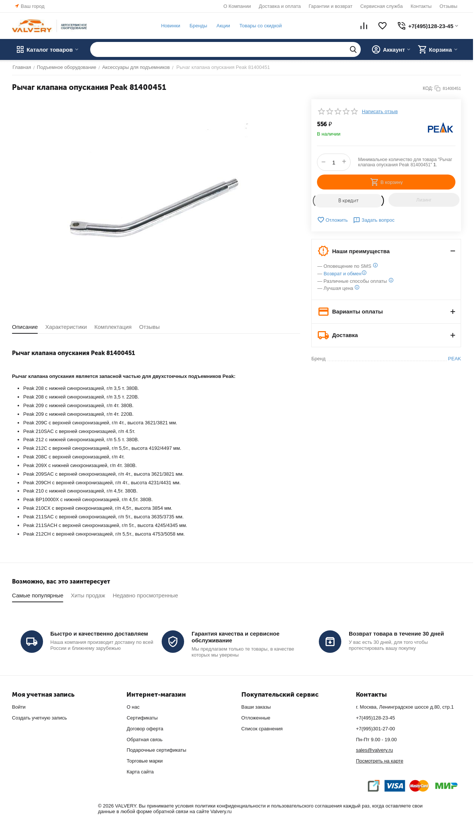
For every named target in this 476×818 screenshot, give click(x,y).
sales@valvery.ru (374, 750)
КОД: (428, 88)
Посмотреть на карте (379, 761)
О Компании (237, 6)
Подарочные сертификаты (156, 750)
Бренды (198, 25)
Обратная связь (144, 739)
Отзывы (448, 6)
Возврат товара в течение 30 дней (396, 633)
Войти (18, 707)
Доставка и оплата (280, 6)
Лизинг (423, 200)
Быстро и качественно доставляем (99, 633)
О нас (133, 707)
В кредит (348, 200)
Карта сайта (139, 772)
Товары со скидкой (260, 25)
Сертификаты (142, 718)
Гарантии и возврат (331, 6)
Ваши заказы (256, 707)
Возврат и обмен (342, 273)
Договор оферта (144, 728)
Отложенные (255, 718)
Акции (222, 25)
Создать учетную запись (39, 718)
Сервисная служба (381, 6)
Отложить (332, 220)
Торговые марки (144, 761)
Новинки (170, 25)
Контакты (421, 6)
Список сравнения (262, 728)
